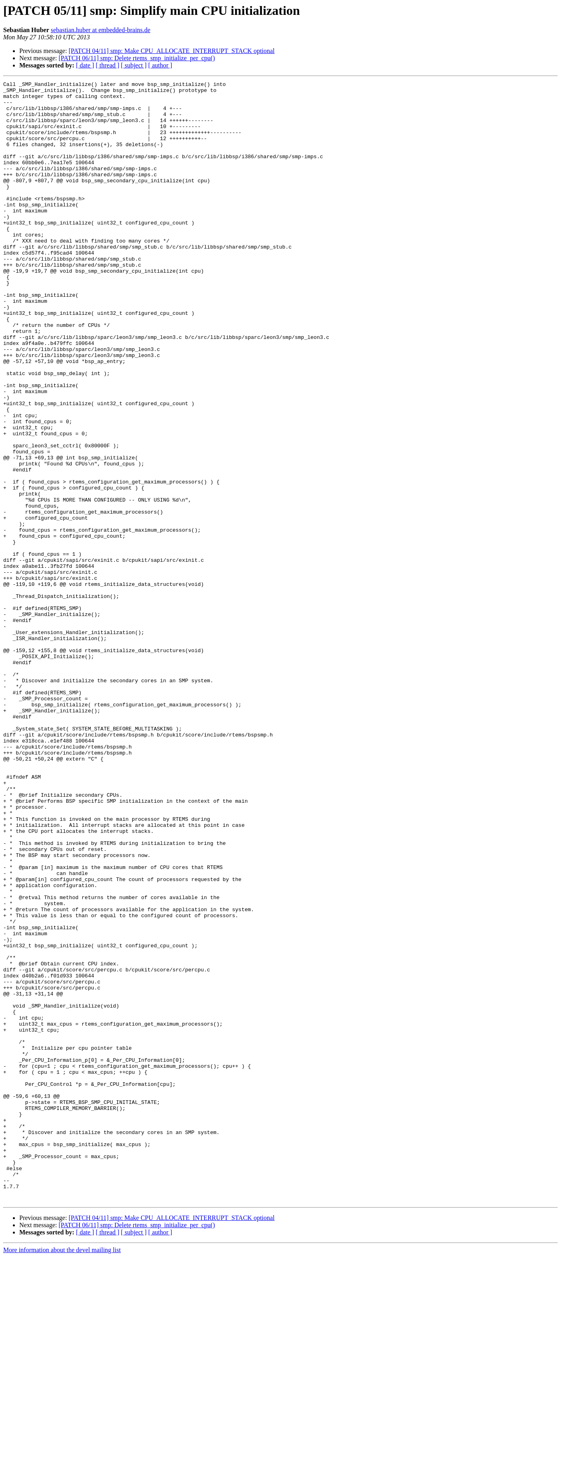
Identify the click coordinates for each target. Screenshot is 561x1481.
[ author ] (160, 65)
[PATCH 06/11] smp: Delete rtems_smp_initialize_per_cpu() (137, 58)
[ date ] (85, 65)
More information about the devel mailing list (62, 1474)
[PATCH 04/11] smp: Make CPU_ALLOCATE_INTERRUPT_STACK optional (172, 50)
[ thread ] (107, 65)
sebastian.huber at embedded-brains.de (100, 30)
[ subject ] (134, 65)
